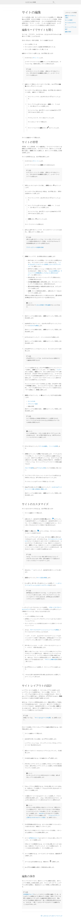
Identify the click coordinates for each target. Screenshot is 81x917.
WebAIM (41, 813)
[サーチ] (54, 2)
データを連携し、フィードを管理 (48, 446)
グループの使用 (29, 468)
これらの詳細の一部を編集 (43, 305)
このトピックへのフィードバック (52, 916)
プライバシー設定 (33, 404)
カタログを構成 (34, 325)
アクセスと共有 (41, 468)
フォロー (58, 369)
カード (34, 838)
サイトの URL (31, 401)
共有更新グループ (28, 894)
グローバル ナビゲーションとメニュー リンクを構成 (44, 629)
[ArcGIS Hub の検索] (39, 2)
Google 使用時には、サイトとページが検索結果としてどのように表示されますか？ (45, 273)
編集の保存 (68, 31)
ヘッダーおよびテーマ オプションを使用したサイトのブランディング (44, 264)
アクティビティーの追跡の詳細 (34, 247)
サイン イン (36, 57)
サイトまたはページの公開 (43, 717)
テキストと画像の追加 (51, 659)
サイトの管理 (68, 20)
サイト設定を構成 (42, 577)
